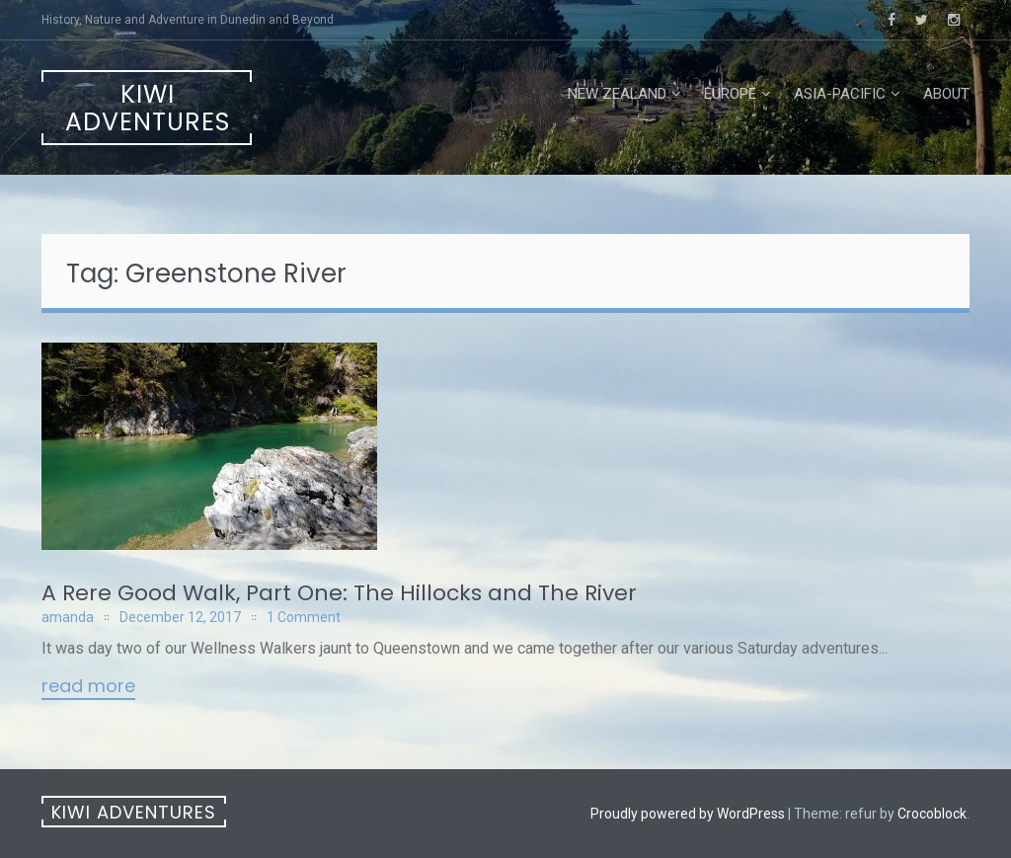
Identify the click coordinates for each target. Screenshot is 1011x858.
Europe (730, 94)
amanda (67, 617)
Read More (88, 687)
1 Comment (304, 617)
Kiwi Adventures (147, 108)
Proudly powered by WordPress (687, 813)
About (946, 94)
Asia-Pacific (840, 94)
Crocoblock (932, 813)
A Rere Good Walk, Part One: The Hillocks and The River (339, 593)
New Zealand (617, 94)
